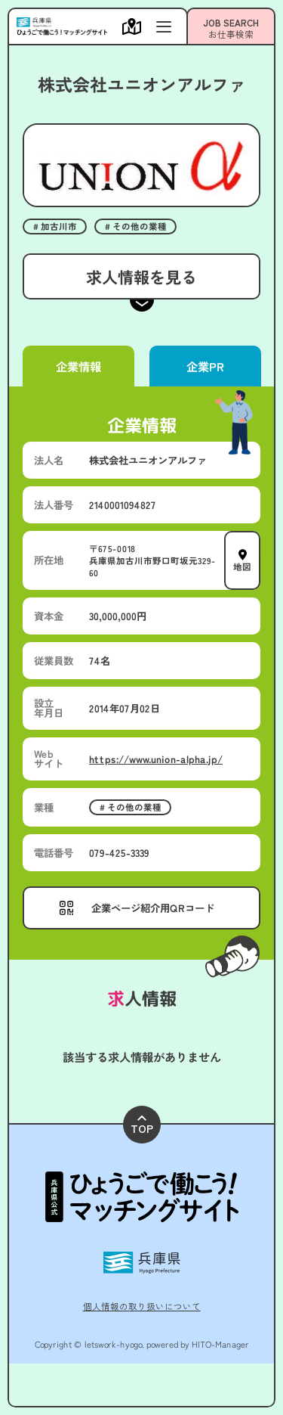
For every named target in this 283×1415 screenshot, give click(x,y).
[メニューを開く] (135, 26)
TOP (142, 1126)
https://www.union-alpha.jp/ (156, 758)
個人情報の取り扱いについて (142, 1306)
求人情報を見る (141, 276)
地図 (242, 566)
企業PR (204, 366)
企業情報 (78, 366)
